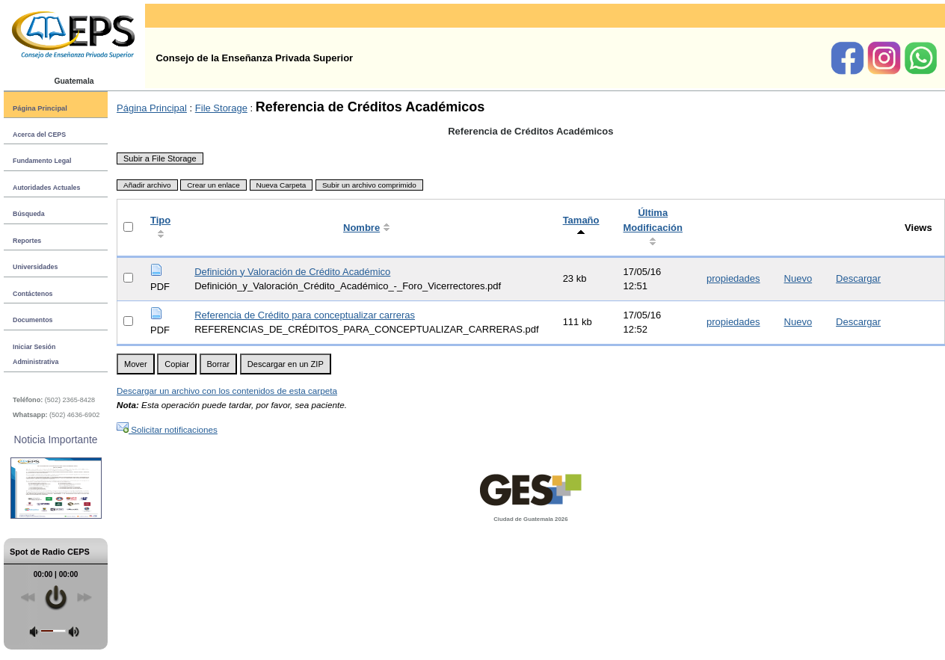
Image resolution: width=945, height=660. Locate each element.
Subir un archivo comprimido (369, 185)
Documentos (32, 320)
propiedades (733, 278)
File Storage (221, 108)
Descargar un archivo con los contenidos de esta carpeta (227, 390)
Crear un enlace (213, 185)
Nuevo (798, 278)
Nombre (361, 227)
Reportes (27, 240)
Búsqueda (29, 214)
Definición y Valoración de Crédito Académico (292, 271)
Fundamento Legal (42, 160)
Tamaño (581, 220)
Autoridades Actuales (46, 187)
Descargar (858, 278)
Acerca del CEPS (39, 134)
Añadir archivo (147, 185)
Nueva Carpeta (281, 185)
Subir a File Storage (160, 158)
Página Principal (40, 108)
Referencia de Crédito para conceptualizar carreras (304, 315)
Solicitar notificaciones (167, 429)
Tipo (160, 220)
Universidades (35, 267)
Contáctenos (32, 293)
